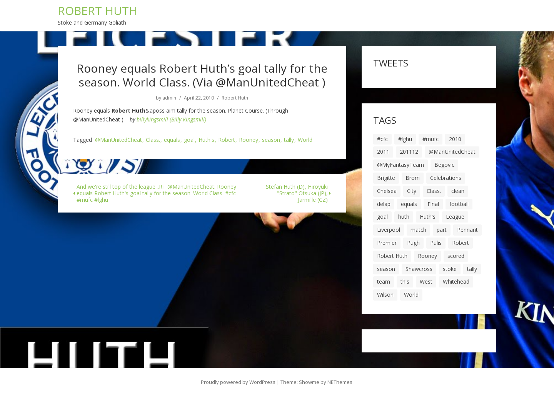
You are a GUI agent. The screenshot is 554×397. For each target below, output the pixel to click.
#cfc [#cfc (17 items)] (382, 139)
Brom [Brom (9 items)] (412, 177)
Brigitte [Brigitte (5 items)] (386, 177)
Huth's (206, 140)
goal (189, 140)
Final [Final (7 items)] (433, 204)
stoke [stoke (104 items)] (450, 268)
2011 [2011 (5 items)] (383, 151)
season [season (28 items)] (386, 268)
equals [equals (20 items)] (409, 204)
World (305, 140)
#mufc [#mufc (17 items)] (430, 139)
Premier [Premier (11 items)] (387, 242)
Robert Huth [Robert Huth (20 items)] (392, 255)
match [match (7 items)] (418, 229)
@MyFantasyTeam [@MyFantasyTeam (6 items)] (400, 164)
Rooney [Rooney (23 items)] (427, 255)
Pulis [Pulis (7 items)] (436, 242)
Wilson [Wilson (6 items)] (385, 294)
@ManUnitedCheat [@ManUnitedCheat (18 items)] (452, 151)
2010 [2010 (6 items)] (455, 139)
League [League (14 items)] (455, 216)
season (271, 140)
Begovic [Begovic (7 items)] (444, 164)
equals (172, 140)
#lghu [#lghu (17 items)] (405, 139)
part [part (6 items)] (442, 229)
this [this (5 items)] (404, 281)
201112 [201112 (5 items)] (409, 151)
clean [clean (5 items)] (457, 190)
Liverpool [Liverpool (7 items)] (388, 229)
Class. (153, 140)
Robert (226, 140)
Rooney (248, 140)
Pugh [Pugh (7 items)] (413, 242)
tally (289, 140)
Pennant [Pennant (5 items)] (467, 229)
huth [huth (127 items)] (403, 216)
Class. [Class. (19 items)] (434, 190)
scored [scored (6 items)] (455, 255)
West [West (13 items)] (426, 281)
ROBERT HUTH (97, 10)
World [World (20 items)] (411, 294)
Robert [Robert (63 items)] (460, 242)
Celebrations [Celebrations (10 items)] (445, 177)
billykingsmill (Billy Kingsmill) (171, 119)
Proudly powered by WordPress (238, 382)
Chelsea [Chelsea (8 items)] (387, 190)
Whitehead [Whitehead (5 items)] (456, 281)
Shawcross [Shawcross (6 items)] (418, 268)
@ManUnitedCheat (118, 140)
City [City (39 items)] (411, 190)
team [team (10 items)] (383, 281)
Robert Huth (235, 98)
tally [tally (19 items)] (472, 268)
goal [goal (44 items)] (382, 216)
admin (169, 98)
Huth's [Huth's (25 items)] (428, 216)
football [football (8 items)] (459, 204)
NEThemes (339, 382)
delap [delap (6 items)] (383, 204)
